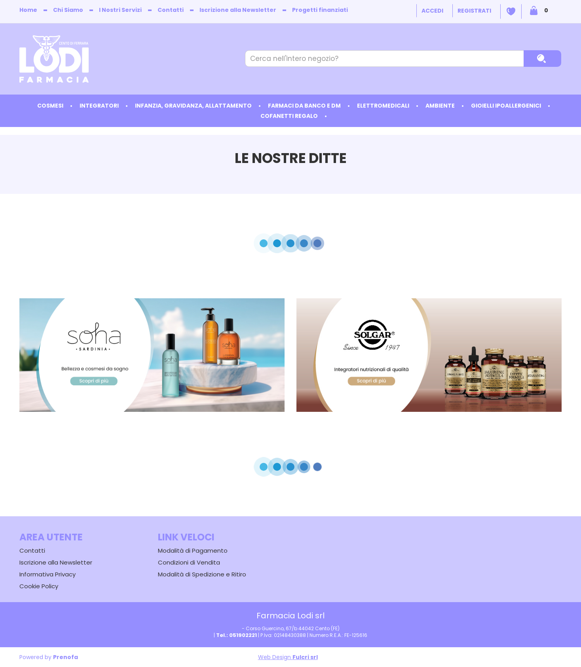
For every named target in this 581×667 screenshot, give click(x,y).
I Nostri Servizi (120, 10)
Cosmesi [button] (50, 106)
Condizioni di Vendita (189, 562)
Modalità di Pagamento (193, 550)
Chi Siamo (68, 10)
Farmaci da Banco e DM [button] (304, 106)
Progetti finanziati (320, 10)
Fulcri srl (305, 657)
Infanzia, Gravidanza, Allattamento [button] (193, 106)
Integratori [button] (99, 106)
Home (28, 10)
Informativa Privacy (47, 574)
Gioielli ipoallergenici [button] (506, 106)
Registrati (474, 11)
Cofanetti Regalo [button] (289, 116)
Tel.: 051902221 (236, 635)
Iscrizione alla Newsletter (237, 10)
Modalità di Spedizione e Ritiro (202, 574)
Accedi (432, 11)
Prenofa (65, 657)
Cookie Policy (38, 586)
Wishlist (511, 11)
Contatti (171, 10)
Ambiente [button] (440, 106)
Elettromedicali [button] (383, 106)
